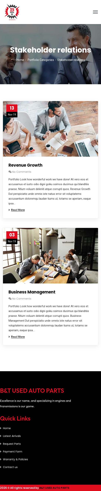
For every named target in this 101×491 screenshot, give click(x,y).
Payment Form (12, 451)
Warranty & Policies (15, 459)
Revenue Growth (25, 165)
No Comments (21, 172)
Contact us (10, 467)
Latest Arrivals (12, 436)
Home (20, 60)
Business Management (32, 292)
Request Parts (12, 444)
